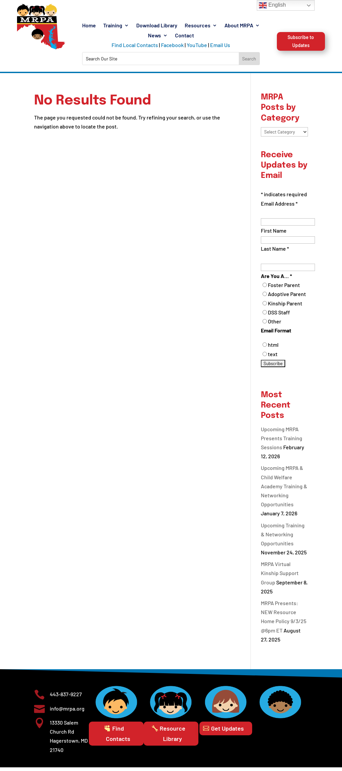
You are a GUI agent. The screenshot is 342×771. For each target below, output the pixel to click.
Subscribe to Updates (301, 59)
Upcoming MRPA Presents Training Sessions (281, 442)
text (273, 357)
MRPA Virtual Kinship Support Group (280, 576)
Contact (184, 35)
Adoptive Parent (287, 298)
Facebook (172, 45)
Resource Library (172, 737)
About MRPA (238, 25)
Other (274, 325)
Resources (197, 25)
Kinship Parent (285, 307)
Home (89, 25)
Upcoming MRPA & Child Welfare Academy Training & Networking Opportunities (284, 490)
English (272, 5)
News (154, 35)
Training (112, 25)
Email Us (220, 45)
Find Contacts (118, 737)
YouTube (197, 45)
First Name (274, 234)
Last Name (275, 252)
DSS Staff (279, 316)
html (273, 348)
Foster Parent (284, 288)
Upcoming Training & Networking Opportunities (283, 538)
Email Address (279, 207)
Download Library (156, 25)
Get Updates (227, 732)
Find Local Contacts (135, 45)
